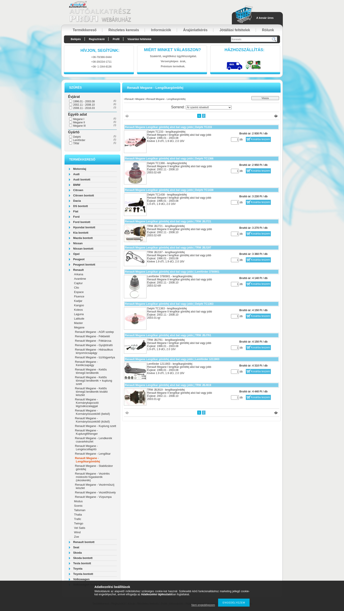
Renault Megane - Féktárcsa (93, 340)
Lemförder (79, 140)
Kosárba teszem (260, 139)
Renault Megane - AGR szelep (94, 332)
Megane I (78, 119)
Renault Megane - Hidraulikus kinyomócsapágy (94, 351)
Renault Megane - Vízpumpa (93, 496)
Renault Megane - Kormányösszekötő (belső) (92, 412)
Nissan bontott (83, 248)
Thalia (78, 514)
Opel (76, 254)
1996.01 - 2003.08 (84, 101)
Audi (76, 174)
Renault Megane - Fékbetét (92, 336)
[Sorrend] (209, 107)
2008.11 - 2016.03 (84, 108)
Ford (76, 216)
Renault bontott (83, 542)
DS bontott (80, 206)
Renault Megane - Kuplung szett (95, 426)
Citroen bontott (83, 195)
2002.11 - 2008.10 (84, 104)
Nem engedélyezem (203, 605)
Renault (78, 270)
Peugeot (78, 259)
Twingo (78, 523)
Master (78, 323)
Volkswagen (81, 579)
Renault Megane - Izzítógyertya (95, 357)
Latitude (79, 318)
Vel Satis (79, 528)
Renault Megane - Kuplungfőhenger (86, 432)
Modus (78, 501)
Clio (76, 287)
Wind (77, 532)
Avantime (80, 278)
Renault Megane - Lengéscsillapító (86, 447)
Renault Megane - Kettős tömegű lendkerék (91, 371)
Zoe (76, 536)
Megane (79, 327)
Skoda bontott (82, 558)
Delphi (77, 136)
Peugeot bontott (84, 264)
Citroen (78, 190)
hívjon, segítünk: (99, 50)
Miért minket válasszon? (172, 50)
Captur (78, 283)
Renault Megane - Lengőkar (93, 453)
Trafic (77, 519)
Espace (79, 292)
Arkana (78, 274)
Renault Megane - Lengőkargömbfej (87, 459)
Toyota (77, 568)
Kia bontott (80, 232)
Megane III (79, 125)
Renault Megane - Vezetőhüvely (95, 492)
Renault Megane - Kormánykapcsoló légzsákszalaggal (87, 403)
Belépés (76, 39)
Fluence (79, 296)
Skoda (77, 552)
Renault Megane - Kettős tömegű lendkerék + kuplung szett (93, 381)
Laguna (79, 314)
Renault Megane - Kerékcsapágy (86, 363)
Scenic (78, 505)
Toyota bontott (83, 574)
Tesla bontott (82, 563)
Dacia (77, 200)
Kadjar (78, 301)
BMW (76, 184)
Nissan (78, 243)
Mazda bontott (83, 238)
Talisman (79, 510)
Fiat (75, 211)
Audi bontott (81, 179)
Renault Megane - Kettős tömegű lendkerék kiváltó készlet (91, 392)
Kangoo (79, 305)
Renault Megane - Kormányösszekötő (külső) (92, 420)
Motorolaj (79, 169)
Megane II (79, 122)
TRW (76, 143)
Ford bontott (81, 222)
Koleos (78, 309)
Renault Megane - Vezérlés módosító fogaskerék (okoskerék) (92, 477)
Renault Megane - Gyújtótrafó (94, 345)
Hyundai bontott (84, 227)
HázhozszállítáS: (244, 50)
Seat (76, 547)
